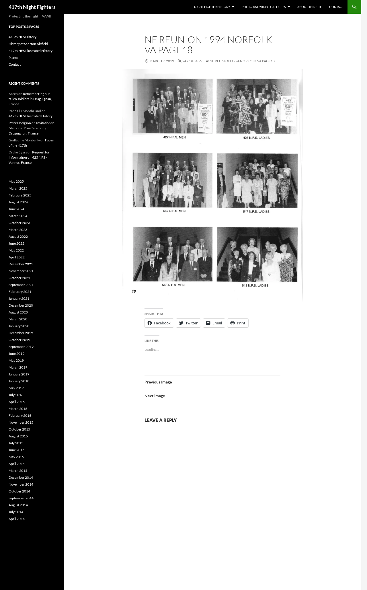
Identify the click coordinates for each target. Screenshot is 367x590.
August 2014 (18, 505)
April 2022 (17, 257)
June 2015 (16, 450)
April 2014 (17, 519)
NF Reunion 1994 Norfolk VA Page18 (242, 61)
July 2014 (16, 512)
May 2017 (16, 388)
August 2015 (18, 436)
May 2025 (16, 181)
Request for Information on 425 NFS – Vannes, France (29, 157)
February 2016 (20, 415)
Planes (13, 57)
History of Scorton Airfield (28, 44)
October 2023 (19, 223)
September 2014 (21, 498)
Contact (336, 7)
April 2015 (17, 464)
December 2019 (21, 333)
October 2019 (19, 340)
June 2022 (16, 243)
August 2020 (18, 312)
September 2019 (21, 346)
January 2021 (19, 298)
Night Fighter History (212, 7)
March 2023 (18, 229)
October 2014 (19, 491)
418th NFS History (22, 37)
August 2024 (18, 202)
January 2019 (19, 374)
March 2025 (18, 188)
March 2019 (18, 367)
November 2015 (21, 422)
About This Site (309, 7)
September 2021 (21, 285)
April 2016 (17, 402)
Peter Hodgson (20, 123)
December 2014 (21, 477)
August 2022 (18, 236)
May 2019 (16, 360)
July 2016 (16, 395)
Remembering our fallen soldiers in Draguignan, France (30, 98)
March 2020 (18, 319)
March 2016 (18, 408)
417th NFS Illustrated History (30, 50)
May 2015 (16, 457)
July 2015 (16, 443)
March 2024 (18, 216)
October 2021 (19, 278)
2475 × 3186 (192, 61)
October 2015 (19, 429)
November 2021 (21, 271)
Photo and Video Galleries (264, 7)
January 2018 (19, 381)
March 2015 (18, 470)
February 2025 (20, 195)
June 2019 (16, 353)
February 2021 (20, 291)
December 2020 (21, 305)
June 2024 (16, 209)
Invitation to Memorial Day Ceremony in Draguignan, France (31, 128)
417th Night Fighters (32, 7)
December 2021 (21, 264)
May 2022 (16, 250)
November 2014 (21, 484)
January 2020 (19, 326)
